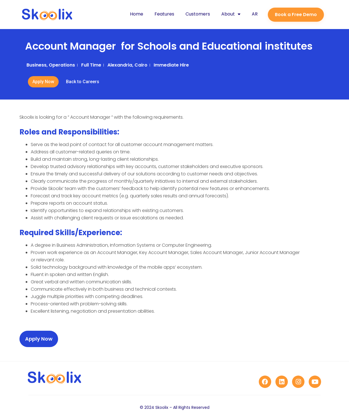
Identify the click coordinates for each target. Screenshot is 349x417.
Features (164, 14)
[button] (296, 15)
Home (136, 14)
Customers (197, 14)
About (230, 14)
